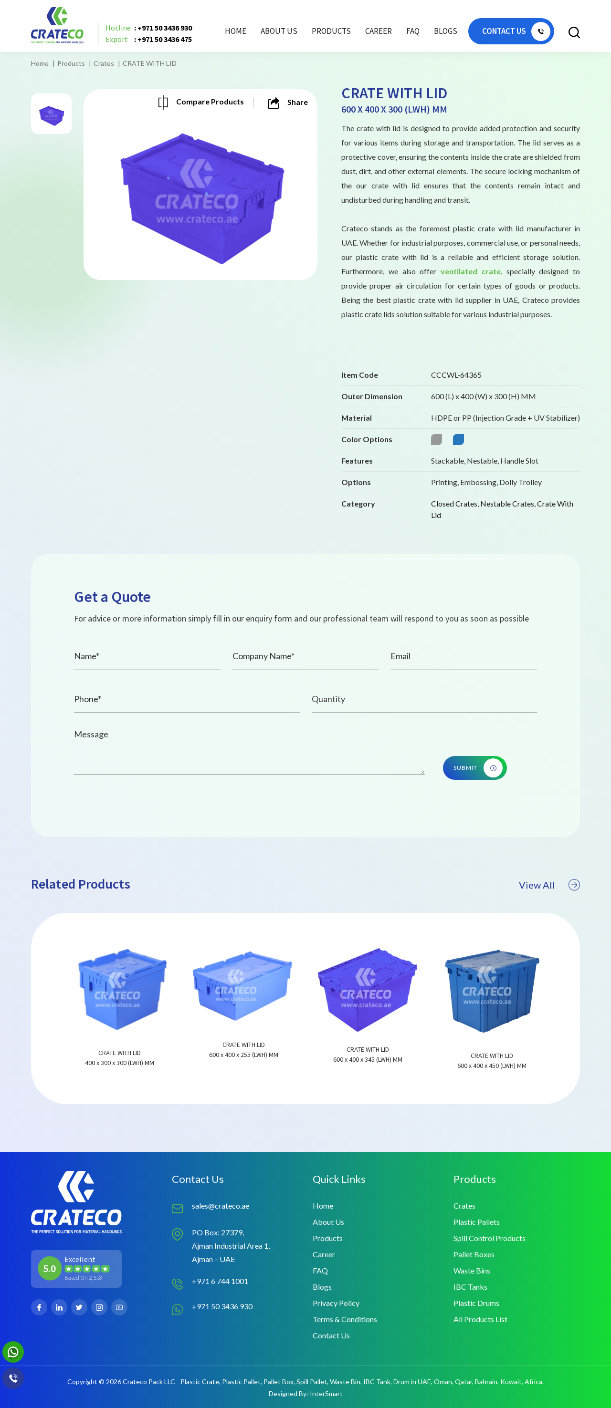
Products (71, 63)
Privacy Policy (336, 1302)
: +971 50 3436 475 (148, 39)
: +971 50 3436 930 (148, 27)
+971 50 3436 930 (222, 1306)
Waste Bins (471, 1270)
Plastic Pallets (476, 1221)
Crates (104, 63)
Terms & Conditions (345, 1319)
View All (549, 910)
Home (235, 31)
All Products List (480, 1319)
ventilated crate (471, 271)
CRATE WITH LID (150, 63)
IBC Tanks (470, 1286)
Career (378, 31)
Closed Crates (454, 503)
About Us (279, 31)
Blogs (445, 31)
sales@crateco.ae (220, 1205)
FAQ (413, 31)
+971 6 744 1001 (220, 1280)
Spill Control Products (489, 1237)
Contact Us (331, 1335)
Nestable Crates (507, 503)
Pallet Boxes (474, 1254)
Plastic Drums (476, 1302)
